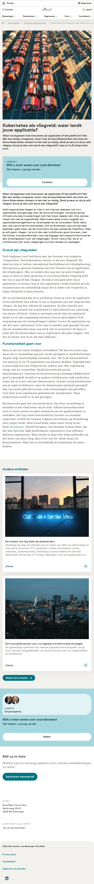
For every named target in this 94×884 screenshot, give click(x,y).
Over (68, 16)
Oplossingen (9, 16)
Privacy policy (9, 854)
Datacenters (30, 16)
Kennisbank (85, 16)
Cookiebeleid (9, 861)
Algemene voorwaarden (14, 868)
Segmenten (50, 16)
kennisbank (14, 23)
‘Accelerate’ (17, 426)
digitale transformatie (35, 23)
